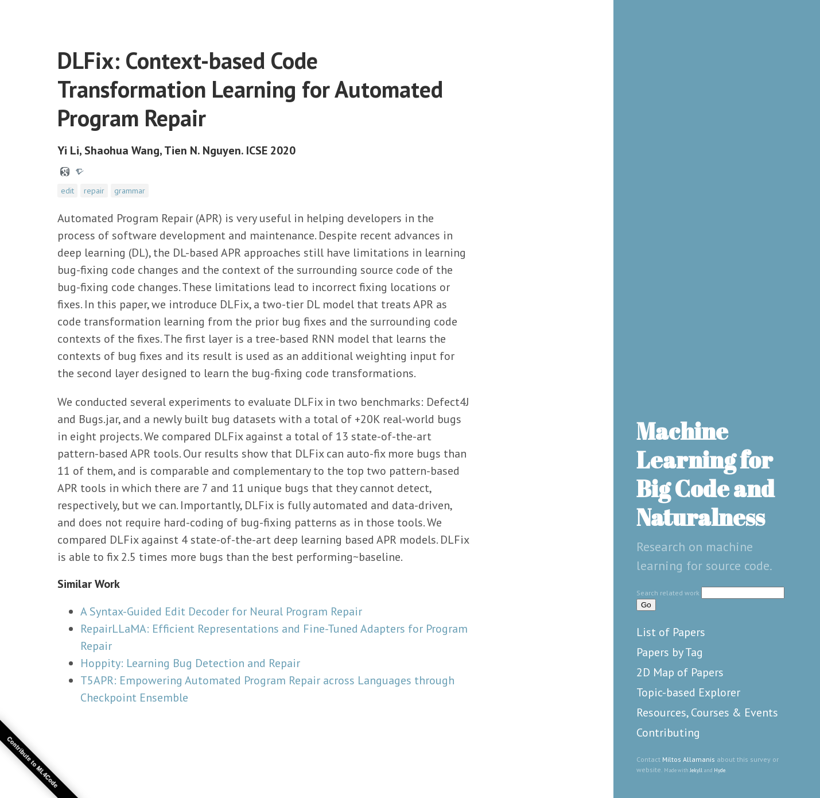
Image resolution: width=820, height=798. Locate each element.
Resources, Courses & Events (707, 712)
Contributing (668, 732)
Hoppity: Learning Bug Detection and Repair (190, 663)
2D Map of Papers (680, 672)
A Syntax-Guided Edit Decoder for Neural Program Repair (221, 611)
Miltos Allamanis (688, 759)
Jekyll (696, 770)
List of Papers (670, 632)
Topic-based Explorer (688, 692)
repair (94, 190)
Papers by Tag (669, 652)
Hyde (719, 770)
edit (67, 190)
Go (646, 605)
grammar (129, 190)
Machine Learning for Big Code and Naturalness (705, 474)
